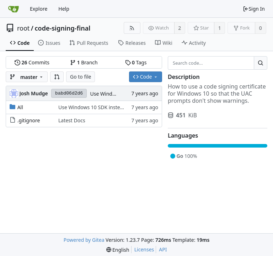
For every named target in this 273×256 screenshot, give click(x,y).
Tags (136, 62)
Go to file (80, 76)
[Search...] (260, 63)
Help (63, 8)
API (163, 249)
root (23, 28)
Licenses (144, 249)
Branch (84, 62)
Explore (38, 8)
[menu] (117, 249)
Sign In (254, 8)
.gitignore (28, 120)
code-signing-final (63, 28)
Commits (32, 62)
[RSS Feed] (132, 28)
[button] (57, 76)
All (20, 107)
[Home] (13, 8)
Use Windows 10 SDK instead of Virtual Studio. (112, 107)
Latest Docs (71, 120)
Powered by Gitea (84, 239)
